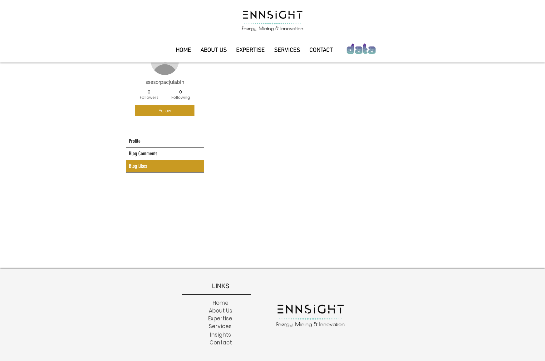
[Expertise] (220, 318)
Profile (134, 141)
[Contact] (220, 342)
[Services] (220, 326)
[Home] (220, 303)
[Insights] (220, 334)
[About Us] (220, 310)
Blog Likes (138, 166)
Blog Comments (143, 153)
